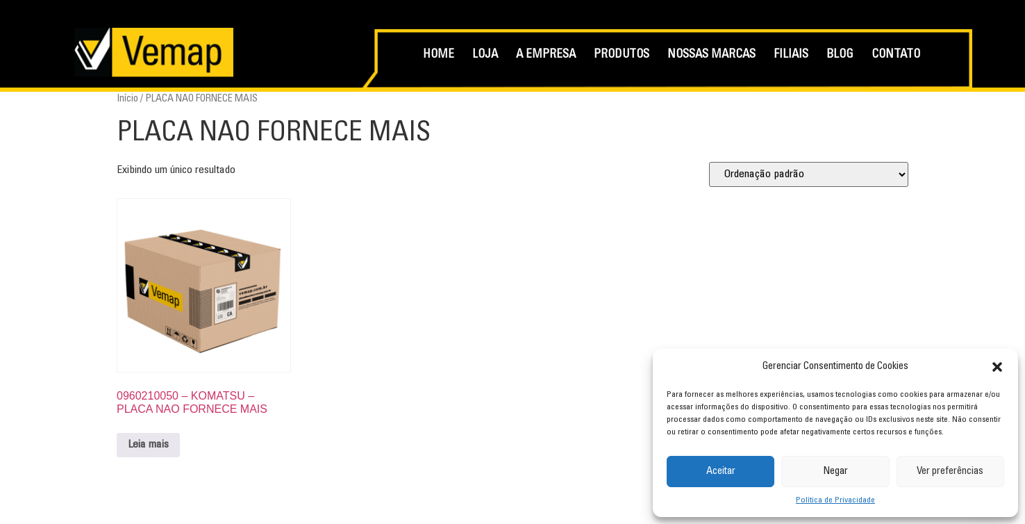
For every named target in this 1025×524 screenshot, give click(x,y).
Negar (835, 471)
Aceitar (720, 471)
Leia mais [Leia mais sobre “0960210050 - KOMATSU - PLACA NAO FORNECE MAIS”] (148, 444)
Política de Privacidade (835, 500)
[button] (997, 367)
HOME (438, 55)
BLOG (839, 55)
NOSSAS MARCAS (711, 55)
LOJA (485, 55)
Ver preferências (950, 471)
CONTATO (896, 55)
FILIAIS (791, 55)
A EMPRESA (546, 55)
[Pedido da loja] (808, 174)
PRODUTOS (621, 55)
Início (127, 99)
